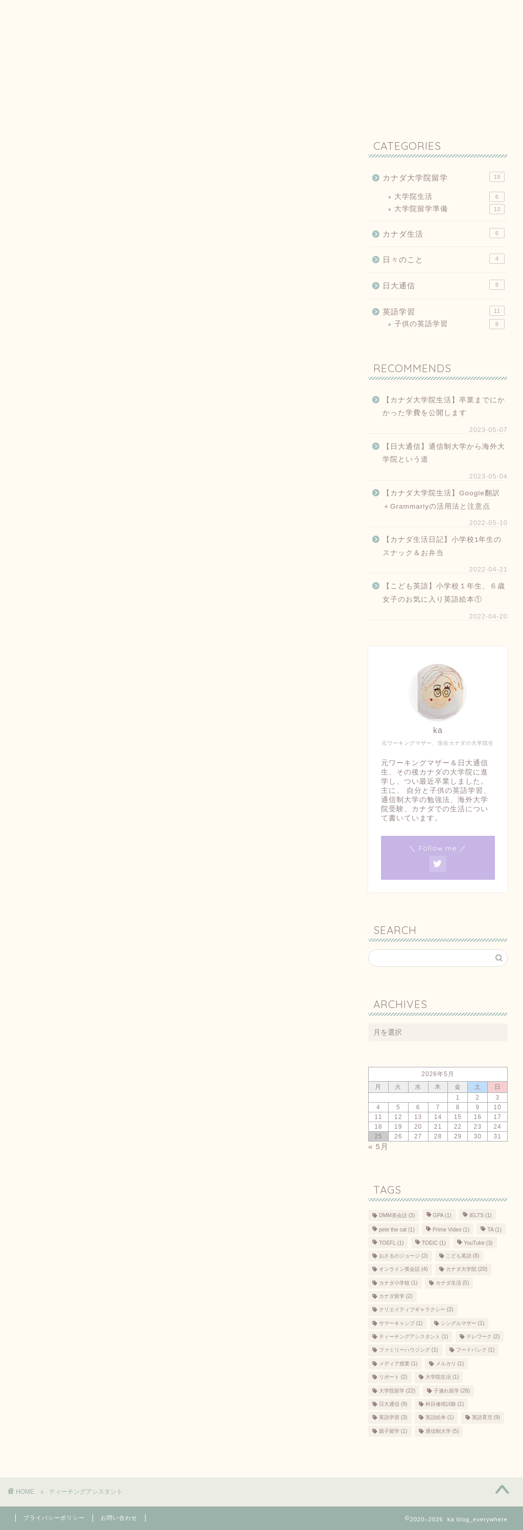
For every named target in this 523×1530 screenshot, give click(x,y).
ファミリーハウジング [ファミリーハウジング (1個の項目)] (408, 1350)
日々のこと (444, 259)
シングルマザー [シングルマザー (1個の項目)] (463, 1323)
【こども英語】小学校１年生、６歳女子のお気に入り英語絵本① (444, 592)
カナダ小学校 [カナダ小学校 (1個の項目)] (398, 1283)
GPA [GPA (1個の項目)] (442, 1215)
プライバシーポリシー (110, 13)
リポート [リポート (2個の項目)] (393, 1377)
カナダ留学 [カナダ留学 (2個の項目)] (396, 1296)
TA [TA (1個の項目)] (494, 1229)
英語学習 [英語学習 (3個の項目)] (393, 1418)
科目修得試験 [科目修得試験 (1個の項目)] (444, 1404)
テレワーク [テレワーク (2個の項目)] (483, 1336)
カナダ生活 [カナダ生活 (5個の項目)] (452, 1283)
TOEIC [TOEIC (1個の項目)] (434, 1243)
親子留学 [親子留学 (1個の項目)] (393, 1431)
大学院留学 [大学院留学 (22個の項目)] (397, 1391)
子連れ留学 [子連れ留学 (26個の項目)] (452, 1391)
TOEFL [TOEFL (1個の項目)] (391, 1243)
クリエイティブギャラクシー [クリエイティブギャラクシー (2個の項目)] (416, 1310)
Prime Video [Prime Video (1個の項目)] (451, 1229)
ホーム (34, 13)
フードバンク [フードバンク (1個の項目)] (475, 1350)
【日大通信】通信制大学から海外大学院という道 (444, 453)
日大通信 (444, 285)
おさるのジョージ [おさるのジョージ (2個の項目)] (403, 1256)
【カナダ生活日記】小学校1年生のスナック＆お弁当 (442, 546)
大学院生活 (449, 197)
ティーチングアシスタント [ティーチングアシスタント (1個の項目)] (413, 1336)
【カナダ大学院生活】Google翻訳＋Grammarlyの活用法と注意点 (441, 499)
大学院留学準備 (449, 209)
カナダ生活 (444, 233)
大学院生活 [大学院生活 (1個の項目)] (442, 1377)
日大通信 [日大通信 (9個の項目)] (393, 1404)
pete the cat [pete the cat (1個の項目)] (397, 1229)
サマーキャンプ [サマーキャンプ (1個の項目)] (401, 1323)
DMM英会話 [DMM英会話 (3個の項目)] (397, 1215)
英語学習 (444, 311)
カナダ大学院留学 (444, 177)
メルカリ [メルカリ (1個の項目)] (450, 1363)
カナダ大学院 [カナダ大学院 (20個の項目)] (466, 1269)
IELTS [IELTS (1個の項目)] (480, 1215)
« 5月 (378, 1146)
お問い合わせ (197, 13)
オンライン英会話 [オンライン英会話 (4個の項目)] (403, 1269)
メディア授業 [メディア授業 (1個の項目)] (398, 1363)
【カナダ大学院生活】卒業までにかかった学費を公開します (444, 406)
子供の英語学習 (449, 324)
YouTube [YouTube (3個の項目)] (478, 1243)
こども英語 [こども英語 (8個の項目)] (463, 1256)
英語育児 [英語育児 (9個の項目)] (486, 1418)
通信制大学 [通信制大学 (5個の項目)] (442, 1431)
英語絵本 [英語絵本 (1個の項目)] (439, 1418)
